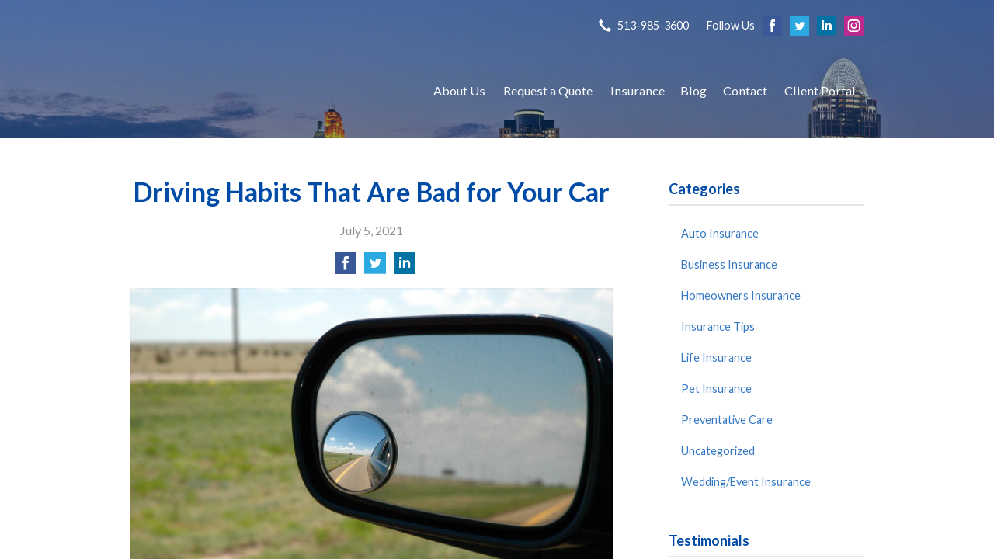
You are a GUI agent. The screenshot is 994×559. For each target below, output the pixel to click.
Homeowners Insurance (741, 295)
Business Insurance (729, 264)
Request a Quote (548, 90)
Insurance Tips (718, 326)
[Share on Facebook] (345, 267)
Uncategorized (718, 450)
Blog (693, 90)
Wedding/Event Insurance (746, 481)
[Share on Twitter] (375, 267)
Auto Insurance (720, 233)
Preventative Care (727, 419)
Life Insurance (716, 357)
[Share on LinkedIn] (404, 267)
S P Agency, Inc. (266, 90)
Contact (745, 90)
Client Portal (820, 90)
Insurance (637, 90)
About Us (459, 90)
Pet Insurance (716, 388)
